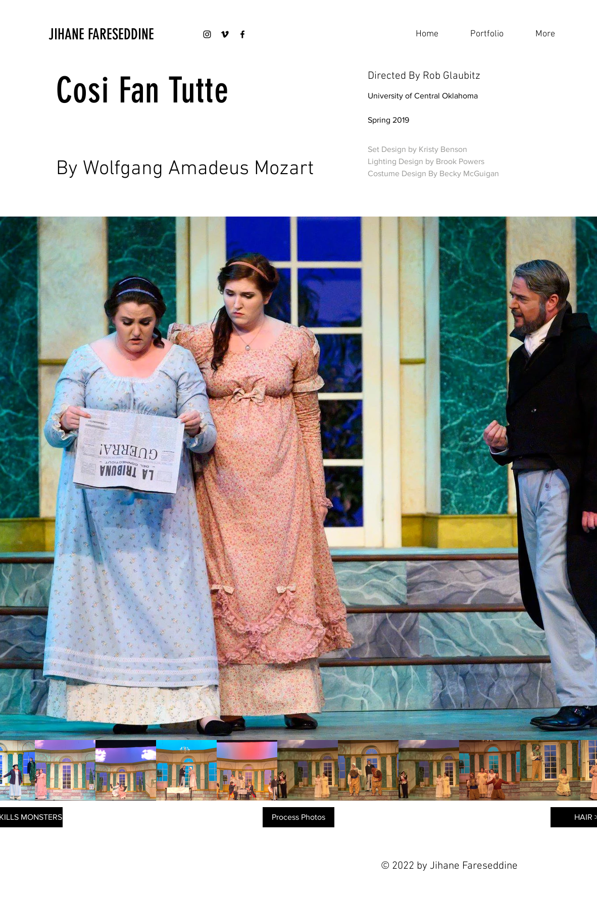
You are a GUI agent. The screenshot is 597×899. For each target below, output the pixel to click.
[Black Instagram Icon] (207, 34)
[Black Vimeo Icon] (225, 34)
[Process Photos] (298, 817)
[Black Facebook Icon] (242, 34)
